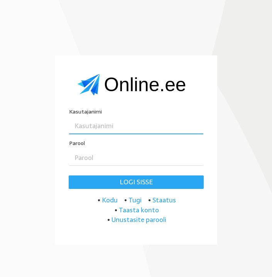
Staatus (164, 200)
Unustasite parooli (139, 219)
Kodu (110, 200)
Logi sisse (136, 182)
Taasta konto (139, 210)
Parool (77, 143)
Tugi (135, 200)
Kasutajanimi (85, 112)
